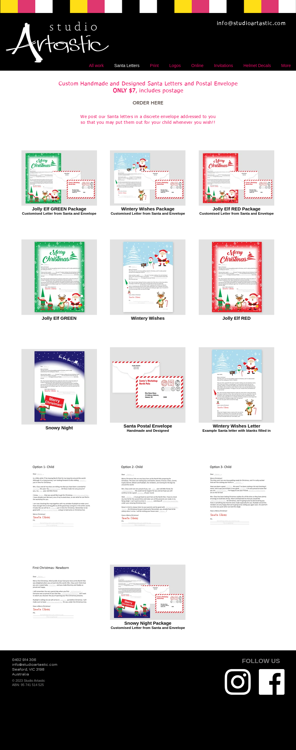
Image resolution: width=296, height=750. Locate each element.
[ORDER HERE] (148, 103)
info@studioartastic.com (251, 23)
